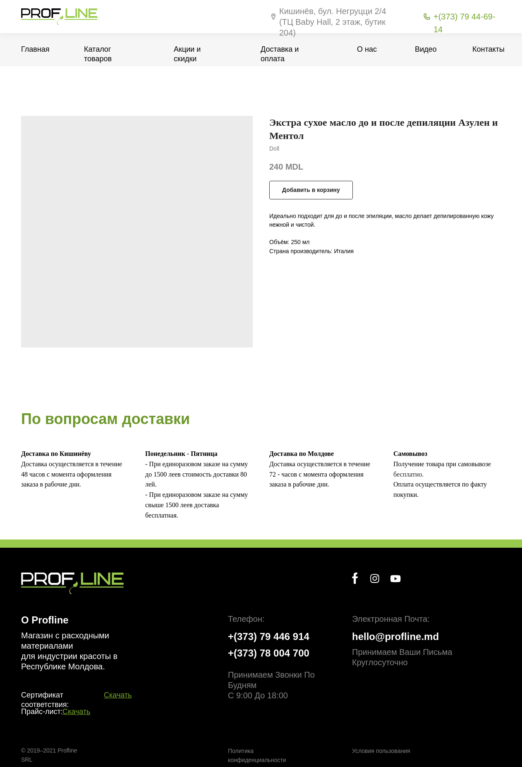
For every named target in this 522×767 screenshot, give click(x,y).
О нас (367, 49)
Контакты (488, 49)
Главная (35, 49)
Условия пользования (381, 751)
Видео (426, 49)
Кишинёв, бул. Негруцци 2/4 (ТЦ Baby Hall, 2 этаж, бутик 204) (332, 22)
